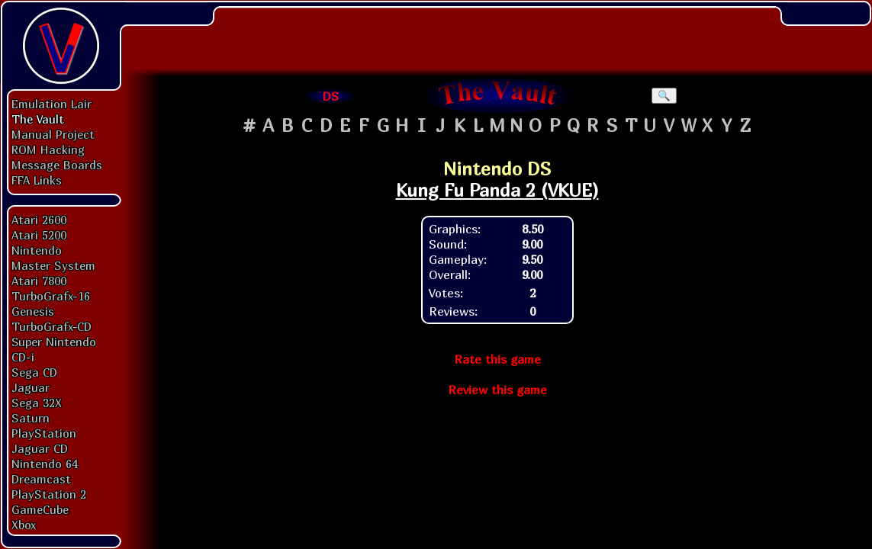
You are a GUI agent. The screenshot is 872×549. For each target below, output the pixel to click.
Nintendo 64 (44, 463)
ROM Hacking (48, 149)
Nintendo (36, 250)
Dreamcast (41, 479)
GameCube (40, 509)
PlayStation (43, 433)
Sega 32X (36, 402)
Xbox (23, 524)
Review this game (497, 389)
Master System (53, 265)
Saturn (30, 418)
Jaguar (30, 387)
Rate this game (497, 359)
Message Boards (56, 165)
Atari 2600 (38, 219)
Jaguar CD (39, 448)
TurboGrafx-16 (50, 296)
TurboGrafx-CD (51, 326)
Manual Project (53, 134)
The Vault (37, 119)
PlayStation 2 (48, 494)
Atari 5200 (38, 235)
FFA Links (36, 180)
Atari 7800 (38, 280)
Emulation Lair (51, 104)
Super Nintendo (53, 341)
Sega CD (34, 372)
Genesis (32, 311)
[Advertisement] (497, 34)
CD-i (22, 357)
